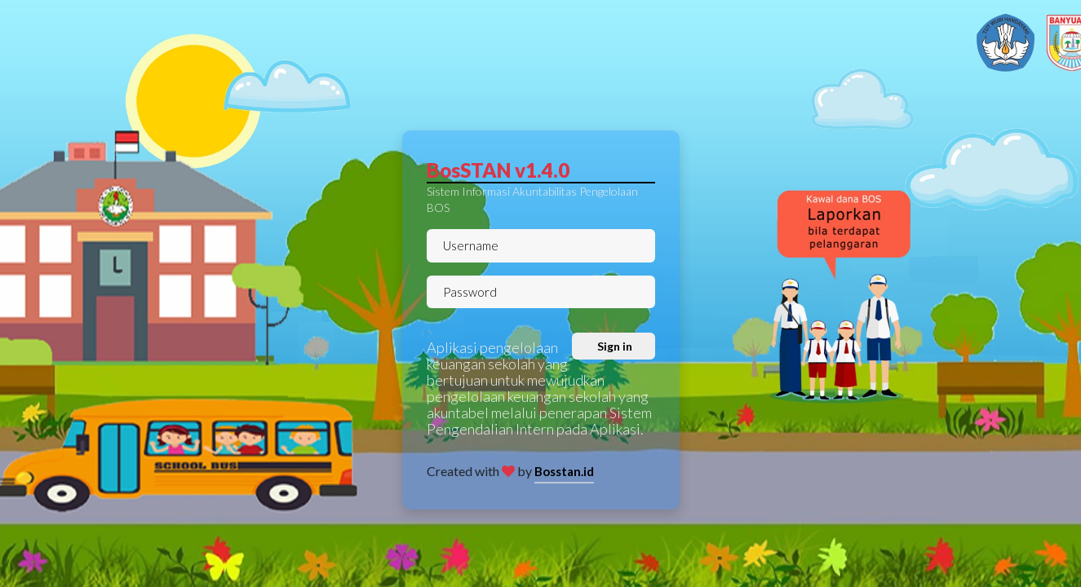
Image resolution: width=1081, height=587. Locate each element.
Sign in (613, 346)
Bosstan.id (564, 471)
